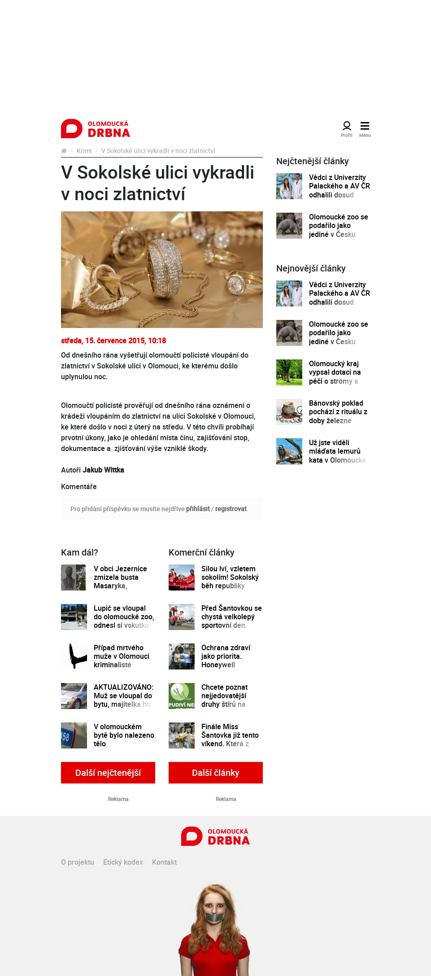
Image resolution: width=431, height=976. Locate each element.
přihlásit (198, 508)
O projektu (77, 862)
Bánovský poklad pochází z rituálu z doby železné (338, 412)
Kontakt (164, 862)
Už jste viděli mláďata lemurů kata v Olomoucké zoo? (337, 455)
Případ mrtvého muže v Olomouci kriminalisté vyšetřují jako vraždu (121, 665)
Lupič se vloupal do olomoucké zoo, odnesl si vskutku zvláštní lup (124, 621)
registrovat (231, 508)
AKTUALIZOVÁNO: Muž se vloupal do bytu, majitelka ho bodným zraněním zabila (123, 705)
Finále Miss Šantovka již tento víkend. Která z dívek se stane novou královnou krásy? (230, 748)
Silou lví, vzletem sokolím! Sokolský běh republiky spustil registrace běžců (230, 586)
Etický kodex (123, 862)
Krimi (84, 150)
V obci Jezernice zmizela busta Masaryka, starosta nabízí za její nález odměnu (122, 586)
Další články (215, 772)
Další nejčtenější (108, 772)
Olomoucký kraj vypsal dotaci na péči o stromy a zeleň (335, 376)
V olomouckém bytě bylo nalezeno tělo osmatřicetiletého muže (124, 744)
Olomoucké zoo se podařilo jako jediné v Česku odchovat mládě (338, 230)
